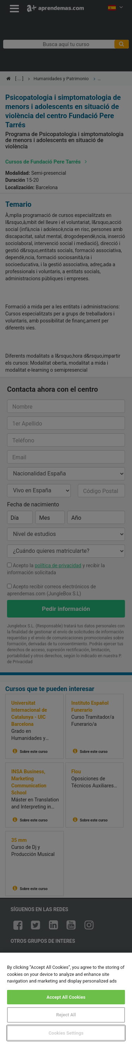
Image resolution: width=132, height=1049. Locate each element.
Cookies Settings (66, 1033)
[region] (66, 1001)
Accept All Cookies (66, 997)
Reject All (66, 1014)
